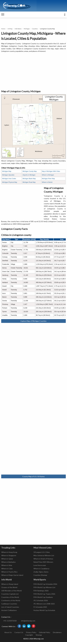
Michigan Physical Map (9, 182)
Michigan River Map (48, 178)
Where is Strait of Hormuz (43, 559)
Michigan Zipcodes (8, 175)
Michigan (27, 29)
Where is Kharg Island (9, 584)
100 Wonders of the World (11, 591)
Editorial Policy (44, 632)
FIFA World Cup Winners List (44, 587)
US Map (10, 29)
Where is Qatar (7, 559)
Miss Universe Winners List (44, 555)
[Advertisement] (33, 71)
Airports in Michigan (29, 175)
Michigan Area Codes (9, 178)
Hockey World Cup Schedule (44, 610)
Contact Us (18, 632)
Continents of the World (10, 600)
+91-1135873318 (10, 621)
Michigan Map (6, 171)
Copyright (29, 635)
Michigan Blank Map (29, 178)
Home (3, 29)
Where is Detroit (47, 182)
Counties (35, 29)
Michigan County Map (30, 171)
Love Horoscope (40, 565)
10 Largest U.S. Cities (42, 552)
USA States (18, 29)
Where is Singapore (8, 555)
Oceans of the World (9, 587)
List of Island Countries (10, 607)
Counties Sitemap (40, 575)
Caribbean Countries (9, 604)
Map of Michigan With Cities (51, 171)
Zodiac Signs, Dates (41, 572)
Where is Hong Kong (9, 552)
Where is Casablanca (41, 568)
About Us (8, 632)
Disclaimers (57, 632)
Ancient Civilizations (9, 610)
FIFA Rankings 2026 (41, 591)
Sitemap (39, 635)
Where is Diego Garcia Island (12, 575)
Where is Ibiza (6, 565)
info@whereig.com (28, 621)
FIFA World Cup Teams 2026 (44, 594)
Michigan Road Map (29, 182)
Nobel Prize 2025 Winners (43, 562)
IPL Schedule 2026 (41, 600)
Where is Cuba (7, 568)
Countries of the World (10, 597)
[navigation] (2, 14)
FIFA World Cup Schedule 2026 (45, 584)
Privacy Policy (31, 632)
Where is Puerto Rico (9, 572)
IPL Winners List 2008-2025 (44, 604)
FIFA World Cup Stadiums (43, 597)
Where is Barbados (8, 562)
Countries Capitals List (10, 594)
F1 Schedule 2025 (40, 607)
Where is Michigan (48, 175)
